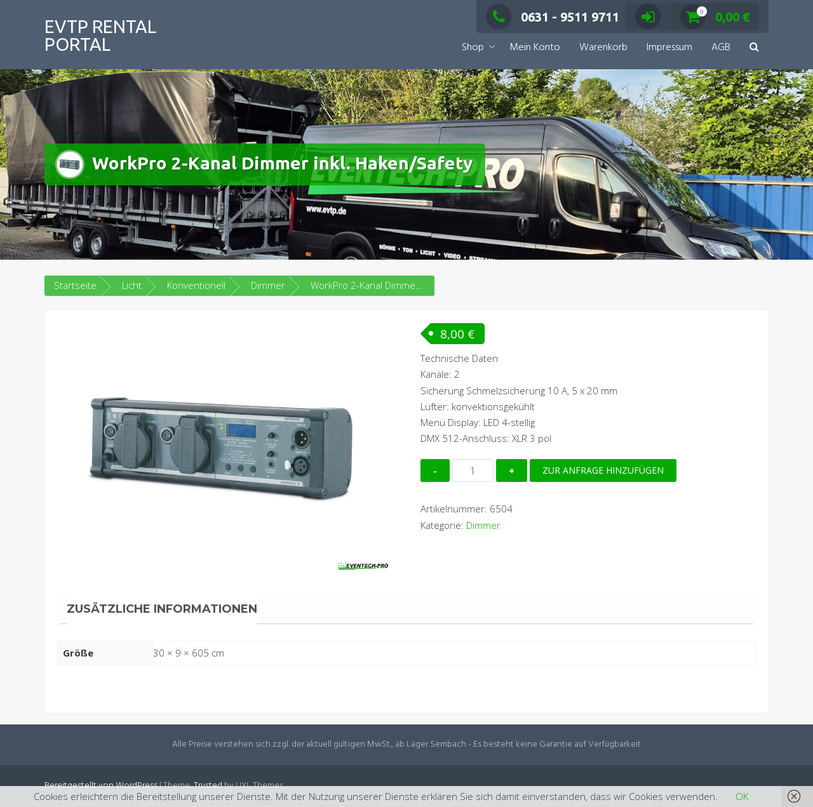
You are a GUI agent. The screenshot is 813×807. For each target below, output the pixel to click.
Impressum (669, 47)
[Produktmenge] (473, 470)
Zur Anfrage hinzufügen (603, 470)
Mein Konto (534, 47)
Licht (132, 285)
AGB (720, 47)
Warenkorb (603, 47)
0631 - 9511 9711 (552, 17)
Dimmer (268, 285)
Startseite (75, 285)
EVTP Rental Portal (100, 35)
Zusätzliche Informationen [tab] (162, 609)
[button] (754, 48)
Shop (473, 47)
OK (742, 796)
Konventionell (196, 285)
